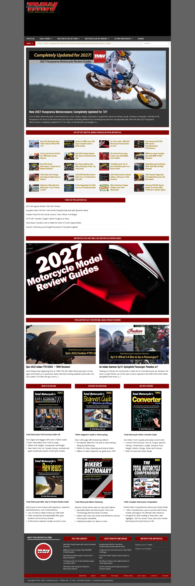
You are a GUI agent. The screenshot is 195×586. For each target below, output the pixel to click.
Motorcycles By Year (67, 38)
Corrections (128, 576)
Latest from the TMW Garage (115, 539)
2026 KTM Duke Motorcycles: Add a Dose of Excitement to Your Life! (85, 177)
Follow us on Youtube (143, 549)
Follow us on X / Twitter (143, 545)
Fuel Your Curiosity (79, 539)
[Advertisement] (116, 18)
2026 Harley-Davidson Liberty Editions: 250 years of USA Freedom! (120, 177)
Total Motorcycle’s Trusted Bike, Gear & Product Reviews (97, 320)
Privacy (103, 576)
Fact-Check (142, 576)
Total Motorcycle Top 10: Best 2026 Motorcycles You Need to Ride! (120, 166)
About (93, 576)
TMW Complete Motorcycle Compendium (140, 502)
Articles (31, 38)
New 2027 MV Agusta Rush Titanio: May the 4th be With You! (50, 143)
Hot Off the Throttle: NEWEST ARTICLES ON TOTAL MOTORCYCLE (97, 132)
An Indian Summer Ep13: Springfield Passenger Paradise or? (128, 366)
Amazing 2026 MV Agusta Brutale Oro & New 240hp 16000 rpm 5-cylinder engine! (155, 187)
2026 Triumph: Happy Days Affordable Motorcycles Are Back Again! (155, 177)
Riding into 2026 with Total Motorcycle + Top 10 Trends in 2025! (50, 187)
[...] (96, 122)
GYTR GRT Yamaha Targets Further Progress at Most (47, 218)
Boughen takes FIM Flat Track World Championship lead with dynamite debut (57, 210)
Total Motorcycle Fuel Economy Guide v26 (43, 434)
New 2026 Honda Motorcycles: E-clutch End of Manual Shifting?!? (50, 166)
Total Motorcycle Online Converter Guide (140, 434)
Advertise (82, 576)
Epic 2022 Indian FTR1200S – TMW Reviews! (48, 366)
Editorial (114, 576)
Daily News (45, 38)
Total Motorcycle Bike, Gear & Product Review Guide (47, 502)
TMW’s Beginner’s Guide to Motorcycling (91, 434)
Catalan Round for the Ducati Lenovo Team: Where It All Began (51, 214)
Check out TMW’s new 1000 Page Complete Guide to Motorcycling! (85, 143)
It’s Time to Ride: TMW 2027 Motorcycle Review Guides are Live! (120, 143)
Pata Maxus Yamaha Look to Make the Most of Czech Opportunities (53, 223)
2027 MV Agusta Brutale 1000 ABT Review (43, 206)
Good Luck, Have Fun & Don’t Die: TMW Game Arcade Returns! (50, 156)
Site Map (165, 576)
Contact (154, 576)
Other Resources (122, 38)
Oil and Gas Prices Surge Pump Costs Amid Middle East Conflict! (119, 156)
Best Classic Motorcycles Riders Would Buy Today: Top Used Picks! (85, 166)
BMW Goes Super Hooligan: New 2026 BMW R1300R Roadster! (155, 156)
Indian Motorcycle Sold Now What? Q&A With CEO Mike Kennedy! (155, 166)
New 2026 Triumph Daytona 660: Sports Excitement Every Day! (85, 156)
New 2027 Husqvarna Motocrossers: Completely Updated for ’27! (68, 112)
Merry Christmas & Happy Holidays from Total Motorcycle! (119, 187)
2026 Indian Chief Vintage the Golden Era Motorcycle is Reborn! (50, 177)
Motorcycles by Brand (96, 38)
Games (141, 38)
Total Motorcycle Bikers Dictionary (89, 502)
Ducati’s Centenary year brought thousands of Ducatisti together (52, 227)
